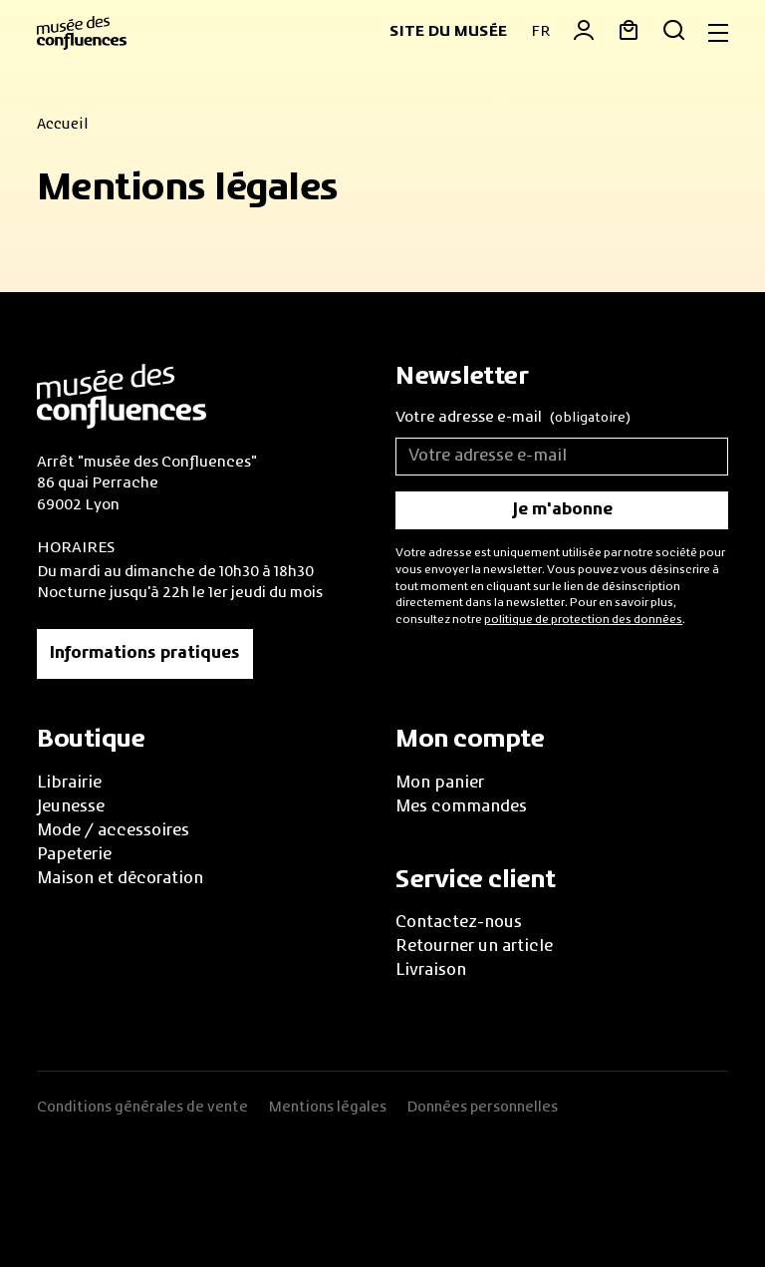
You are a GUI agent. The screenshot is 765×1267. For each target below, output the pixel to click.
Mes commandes (461, 807)
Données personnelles (482, 1107)
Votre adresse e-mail (513, 419)
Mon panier (439, 784)
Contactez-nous (458, 923)
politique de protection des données (583, 620)
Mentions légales (327, 1107)
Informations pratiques (145, 654)
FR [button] (540, 32)
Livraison (430, 971)
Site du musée (448, 32)
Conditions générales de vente (142, 1107)
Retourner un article (474, 947)
